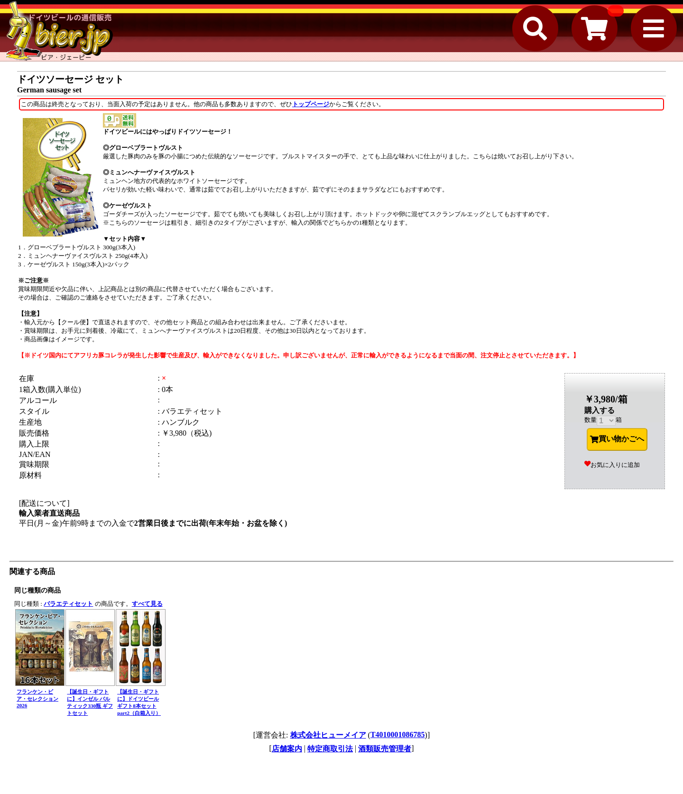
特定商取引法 (330, 749)
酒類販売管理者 (384, 749)
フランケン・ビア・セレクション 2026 (37, 698)
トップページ (310, 104)
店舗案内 (287, 749)
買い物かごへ (617, 439)
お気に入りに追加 (612, 464)
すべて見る (147, 603)
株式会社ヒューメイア (328, 735)
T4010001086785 (397, 734)
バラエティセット (68, 603)
